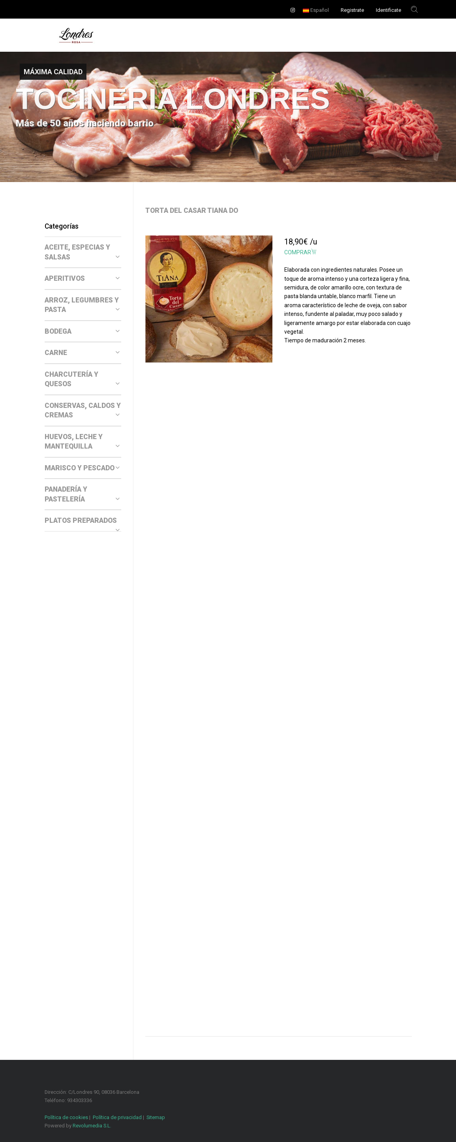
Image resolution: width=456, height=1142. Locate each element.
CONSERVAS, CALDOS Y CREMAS (83, 410)
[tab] (83, 252)
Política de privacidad (117, 1117)
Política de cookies (66, 1117)
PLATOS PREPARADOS (82, 521)
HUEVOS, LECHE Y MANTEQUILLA (82, 442)
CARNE (82, 353)
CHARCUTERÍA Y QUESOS (82, 379)
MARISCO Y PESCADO (82, 468)
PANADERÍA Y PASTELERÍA (82, 494)
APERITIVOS (82, 278)
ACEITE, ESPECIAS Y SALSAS (82, 252)
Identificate (388, 10)
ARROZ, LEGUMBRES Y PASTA (82, 305)
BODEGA (82, 331)
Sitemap (155, 1117)
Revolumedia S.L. (92, 1126)
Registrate (352, 10)
